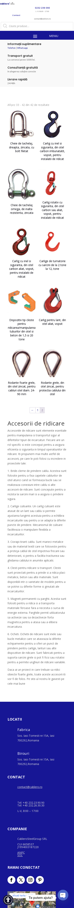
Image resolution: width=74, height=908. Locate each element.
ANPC (21, 852)
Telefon (11, 47)
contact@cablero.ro (29, 787)
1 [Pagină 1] (37, 410)
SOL (20, 855)
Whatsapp (22, 47)
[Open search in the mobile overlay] (37, 26)
